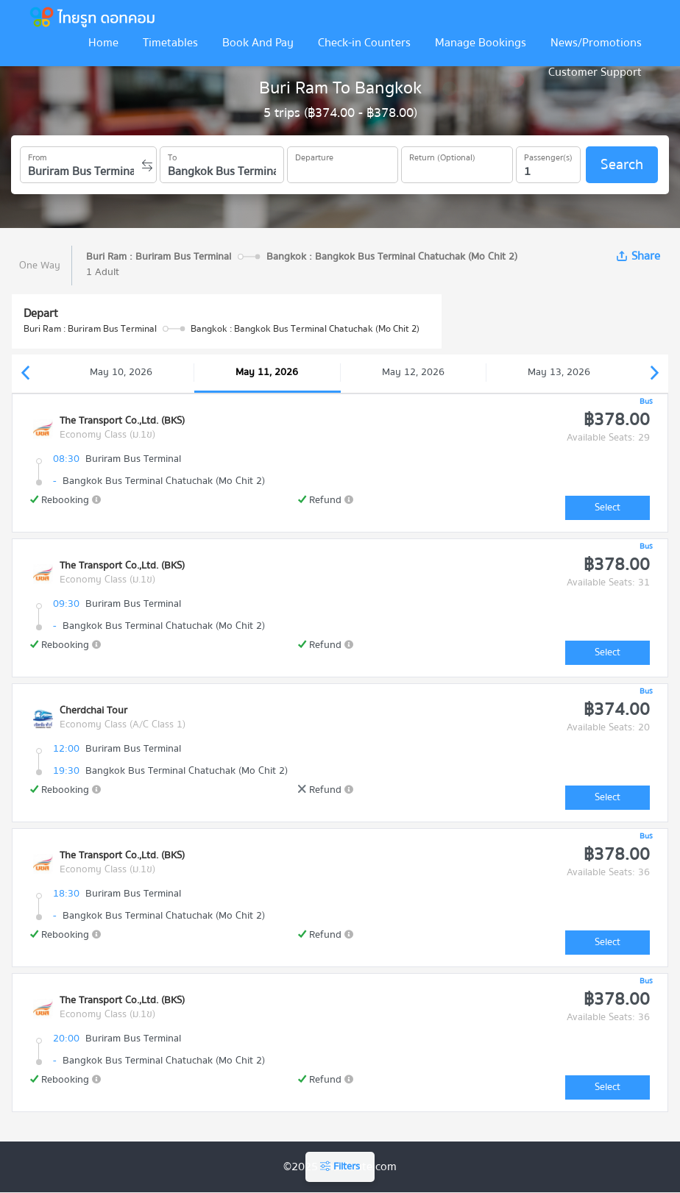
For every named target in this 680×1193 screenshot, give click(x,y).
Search (622, 164)
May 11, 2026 (266, 372)
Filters (340, 1166)
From (37, 155)
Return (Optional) (442, 155)
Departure (314, 155)
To (172, 155)
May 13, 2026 (559, 372)
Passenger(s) (548, 155)
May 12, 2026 (413, 372)
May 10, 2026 (121, 372)
